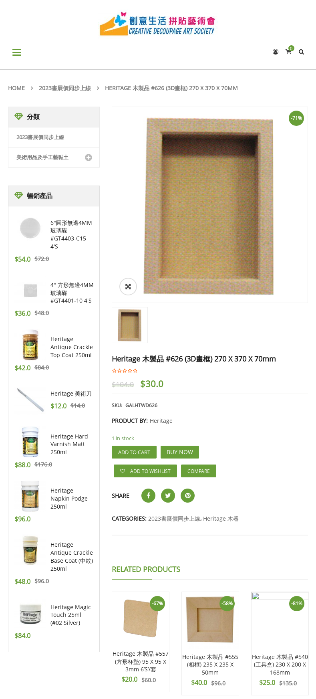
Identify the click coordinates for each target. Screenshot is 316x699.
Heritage (161, 420)
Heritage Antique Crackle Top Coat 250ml (71, 347)
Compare (198, 471)
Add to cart (134, 452)
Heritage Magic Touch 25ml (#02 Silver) (70, 615)
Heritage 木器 (221, 518)
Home (16, 88)
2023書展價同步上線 (65, 88)
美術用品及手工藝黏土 (42, 157)
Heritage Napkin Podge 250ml (69, 498)
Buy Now (180, 452)
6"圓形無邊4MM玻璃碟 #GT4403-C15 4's (71, 234)
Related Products (146, 569)
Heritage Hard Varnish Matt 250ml (69, 444)
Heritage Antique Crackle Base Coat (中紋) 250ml (71, 556)
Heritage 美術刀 (71, 393)
